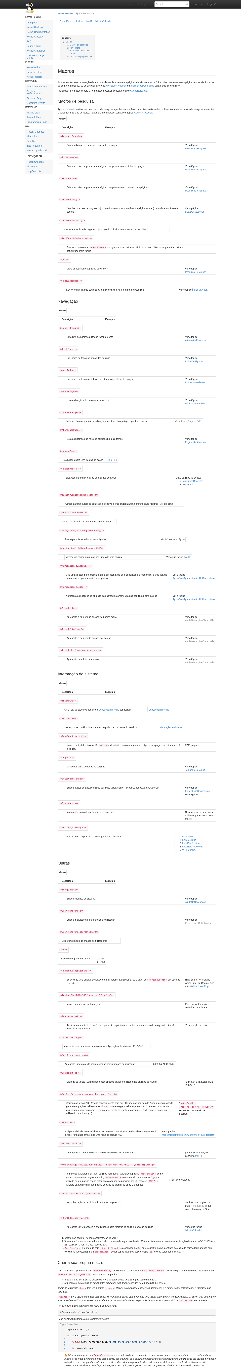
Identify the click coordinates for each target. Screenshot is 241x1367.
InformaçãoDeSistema (142, 85)
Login (210, 4)
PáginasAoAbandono (196, 437)
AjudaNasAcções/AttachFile (199, 612)
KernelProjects (34, 76)
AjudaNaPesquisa (143, 112)
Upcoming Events (36, 103)
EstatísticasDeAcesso (196, 780)
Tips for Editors (35, 145)
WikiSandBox (189, 838)
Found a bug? (34, 46)
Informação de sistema (80, 51)
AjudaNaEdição (139, 90)
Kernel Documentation (38, 32)
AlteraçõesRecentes (116, 85)
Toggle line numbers (69, 1303)
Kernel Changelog (36, 50)
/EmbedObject (66, 21)
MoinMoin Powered (158, 1362)
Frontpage (32, 22)
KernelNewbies (65, 13)
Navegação (75, 48)
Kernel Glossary (35, 36)
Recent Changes (35, 131)
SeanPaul (187, 479)
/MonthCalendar (103, 21)
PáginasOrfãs (195, 416)
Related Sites (34, 117)
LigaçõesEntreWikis (108, 700)
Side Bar (31, 141)
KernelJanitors (34, 67)
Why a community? (37, 86)
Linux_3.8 (112, 454)
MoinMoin (72, 109)
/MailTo (89, 21)
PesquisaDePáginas (195, 148)
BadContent (188, 825)
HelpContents (34, 171)
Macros (69, 42)
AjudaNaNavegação (195, 890)
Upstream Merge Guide (35, 56)
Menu (198, 4)
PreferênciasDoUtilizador (198, 911)
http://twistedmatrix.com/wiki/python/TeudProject (187, 1118)
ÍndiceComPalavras (195, 378)
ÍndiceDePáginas (194, 357)
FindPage (32, 166)
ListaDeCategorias (194, 210)
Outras (73, 54)
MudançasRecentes (192, 475)
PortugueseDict (199, 1187)
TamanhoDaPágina (195, 759)
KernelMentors (34, 72)
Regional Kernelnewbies (34, 92)
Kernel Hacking (35, 27)
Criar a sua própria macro (81, 56)
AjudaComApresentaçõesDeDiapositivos (194, 571)
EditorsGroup (189, 828)
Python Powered (176, 1362)
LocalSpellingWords (192, 835)
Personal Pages (35, 98)
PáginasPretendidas (195, 399)
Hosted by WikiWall (37, 150)
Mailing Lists (33, 112)
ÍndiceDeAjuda (199, 286)
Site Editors (33, 136)
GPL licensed (192, 1362)
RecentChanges (35, 162)
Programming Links (37, 122)
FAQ (29, 41)
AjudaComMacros (85, 13)
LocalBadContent (191, 832)
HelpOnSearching (199, 973)
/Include (79, 21)
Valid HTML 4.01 (207, 1362)
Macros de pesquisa (79, 45)
